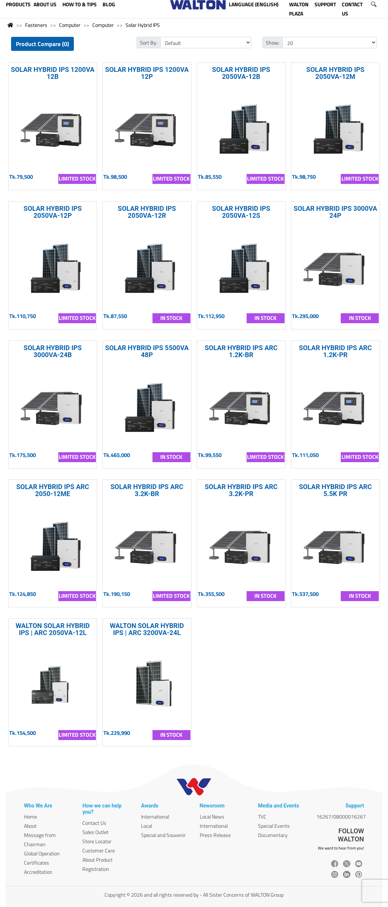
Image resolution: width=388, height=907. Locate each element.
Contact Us (94, 823)
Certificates (36, 862)
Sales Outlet (95, 832)
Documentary (273, 835)
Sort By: (148, 42)
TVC (262, 816)
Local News (212, 816)
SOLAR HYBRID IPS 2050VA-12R (147, 212)
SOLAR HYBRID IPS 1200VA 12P (147, 73)
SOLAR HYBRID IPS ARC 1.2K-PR (335, 351)
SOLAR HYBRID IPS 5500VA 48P (147, 351)
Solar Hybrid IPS (143, 25)
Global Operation (42, 853)
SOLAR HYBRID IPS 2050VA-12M (335, 73)
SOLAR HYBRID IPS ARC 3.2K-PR (241, 490)
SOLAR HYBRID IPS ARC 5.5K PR (335, 490)
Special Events (274, 826)
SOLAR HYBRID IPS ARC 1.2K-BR (241, 351)
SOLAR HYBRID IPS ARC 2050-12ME (52, 490)
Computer (69, 25)
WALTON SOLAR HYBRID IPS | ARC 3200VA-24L (147, 629)
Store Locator (96, 841)
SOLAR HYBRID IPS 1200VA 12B (53, 73)
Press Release (215, 835)
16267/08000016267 (341, 816)
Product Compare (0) (42, 43)
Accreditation (38, 872)
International (155, 816)
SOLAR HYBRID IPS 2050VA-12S (241, 212)
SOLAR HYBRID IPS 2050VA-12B (241, 73)
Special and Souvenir (163, 835)
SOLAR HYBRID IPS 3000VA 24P (335, 212)
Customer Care (98, 850)
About (30, 826)
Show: (272, 42)
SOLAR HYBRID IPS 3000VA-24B (53, 351)
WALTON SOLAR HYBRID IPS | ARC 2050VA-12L (53, 629)
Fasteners (36, 25)
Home (30, 816)
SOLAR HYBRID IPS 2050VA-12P (53, 212)
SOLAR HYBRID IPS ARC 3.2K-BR (146, 490)
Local (146, 826)
